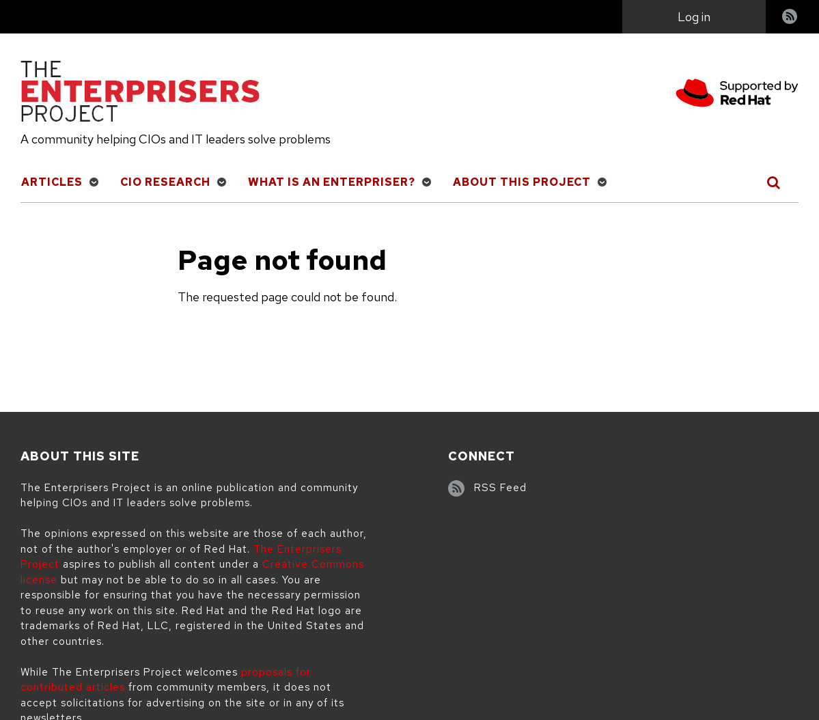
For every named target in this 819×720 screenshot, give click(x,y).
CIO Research (165, 182)
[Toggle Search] (774, 182)
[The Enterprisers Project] (140, 93)
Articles (52, 182)
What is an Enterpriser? (331, 182)
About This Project (522, 182)
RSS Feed (500, 488)
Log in (694, 17)
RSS (790, 18)
